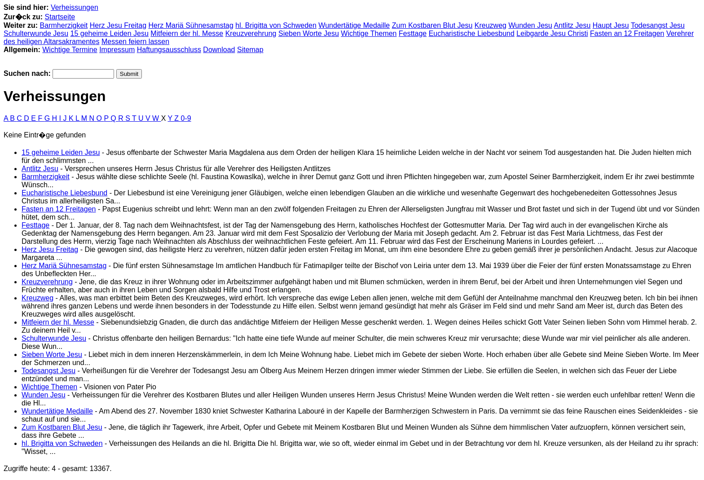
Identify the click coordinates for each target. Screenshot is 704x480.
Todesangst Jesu (658, 25)
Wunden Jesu (530, 25)
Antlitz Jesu (572, 25)
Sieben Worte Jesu (308, 33)
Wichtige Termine (69, 49)
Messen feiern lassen (135, 41)
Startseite (60, 17)
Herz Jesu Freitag (118, 25)
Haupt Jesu (611, 25)
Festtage (413, 33)
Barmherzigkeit (64, 25)
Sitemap (250, 49)
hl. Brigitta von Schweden (276, 25)
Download (219, 49)
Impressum (117, 49)
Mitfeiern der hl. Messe (186, 33)
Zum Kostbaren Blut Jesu (432, 25)
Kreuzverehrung (251, 33)
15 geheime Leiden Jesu (109, 33)
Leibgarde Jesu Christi (552, 33)
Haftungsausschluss (169, 49)
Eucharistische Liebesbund (472, 33)
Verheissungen (74, 7)
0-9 (186, 118)
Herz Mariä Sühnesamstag (190, 25)
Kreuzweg (490, 25)
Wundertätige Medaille (354, 25)
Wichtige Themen (368, 33)
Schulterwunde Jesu (36, 33)
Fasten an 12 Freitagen (627, 33)
